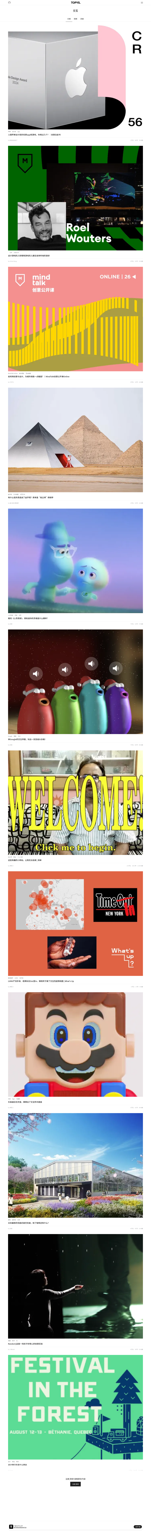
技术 (13, 1341)
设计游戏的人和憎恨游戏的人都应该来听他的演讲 (29, 255)
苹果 (9, 131)
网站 (14, 857)
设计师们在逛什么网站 (17, 1464)
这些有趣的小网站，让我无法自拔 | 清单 (25, 860)
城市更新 (21, 373)
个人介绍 (20, 857)
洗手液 (21, 978)
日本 (19, 1220)
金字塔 (10, 494)
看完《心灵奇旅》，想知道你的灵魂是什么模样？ (28, 618)
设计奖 (14, 131)
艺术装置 (15, 494)
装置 (9, 1341)
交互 (20, 615)
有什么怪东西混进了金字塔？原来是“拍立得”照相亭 (30, 497)
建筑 (9, 1220)
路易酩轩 (10, 978)
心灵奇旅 (10, 615)
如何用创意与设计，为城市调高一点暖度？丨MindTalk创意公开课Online (38, 376)
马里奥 (18, 1099)
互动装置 (28, 373)
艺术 (11, 252)
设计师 (10, 857)
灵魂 (16, 615)
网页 (17, 1461)
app (19, 131)
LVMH (16, 978)
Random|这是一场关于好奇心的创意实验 (25, 1343)
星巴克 (14, 1220)
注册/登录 (75, 1484)
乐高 (9, 1099)
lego (13, 1099)
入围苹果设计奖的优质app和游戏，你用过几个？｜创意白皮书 (34, 134)
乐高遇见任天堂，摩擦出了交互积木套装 (25, 1102)
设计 (9, 1461)
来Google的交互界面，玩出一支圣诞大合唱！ (27, 739)
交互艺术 (16, 252)
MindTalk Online (13, 373)
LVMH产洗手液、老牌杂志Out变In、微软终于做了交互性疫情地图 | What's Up (41, 981)
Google (10, 736)
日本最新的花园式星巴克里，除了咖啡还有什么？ (29, 1222)
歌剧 (15, 736)
